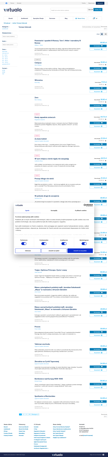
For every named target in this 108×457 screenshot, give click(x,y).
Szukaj (98, 10)
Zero (36, 97)
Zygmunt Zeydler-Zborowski (42, 141)
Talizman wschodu (42, 344)
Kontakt (19, 3)
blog (66, 18)
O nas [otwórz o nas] (35, 429)
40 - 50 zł (4, 60)
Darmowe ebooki (23, 427)
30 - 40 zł (4, 58)
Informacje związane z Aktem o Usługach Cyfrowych (42, 438)
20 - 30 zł (4, 57)
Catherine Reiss (39, 161)
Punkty (84, 3)
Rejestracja (91, 3)
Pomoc (12, 3)
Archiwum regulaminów (41, 448)
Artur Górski (38, 255)
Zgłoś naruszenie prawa (40, 442)
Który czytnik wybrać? (59, 431)
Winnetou (39, 80)
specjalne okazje (38, 18)
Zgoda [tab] (27, 210)
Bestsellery (22, 433)
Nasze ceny (80, 18)
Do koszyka (98, 46)
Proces (37, 327)
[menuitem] (11, 18)
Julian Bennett (38, 272)
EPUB (3, 70)
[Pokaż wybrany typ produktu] (90, 9)
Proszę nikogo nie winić (44, 179)
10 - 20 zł (4, 55)
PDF (3, 74)
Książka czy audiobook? (59, 437)
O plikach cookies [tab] (81, 210)
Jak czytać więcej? (58, 435)
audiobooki (5, 29)
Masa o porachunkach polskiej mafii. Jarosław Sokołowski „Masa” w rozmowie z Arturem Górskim (56, 308)
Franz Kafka (38, 329)
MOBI (3, 72)
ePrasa (5, 431)
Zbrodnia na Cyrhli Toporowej (47, 361)
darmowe (52, 18)
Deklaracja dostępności (40, 446)
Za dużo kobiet (41, 139)
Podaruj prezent (8, 435)
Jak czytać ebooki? (58, 433)
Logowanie (100, 3)
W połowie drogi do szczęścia (47, 196)
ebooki (6, 427)
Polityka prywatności (39, 435)
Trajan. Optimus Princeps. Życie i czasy (51, 270)
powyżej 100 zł (6, 64)
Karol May (37, 82)
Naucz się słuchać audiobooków (62, 429)
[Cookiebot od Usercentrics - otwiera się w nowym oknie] (85, 205)
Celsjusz (38, 63)
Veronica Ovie (38, 198)
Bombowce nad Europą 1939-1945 (49, 379)
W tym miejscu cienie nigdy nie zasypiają (52, 159)
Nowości (21, 435)
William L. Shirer (39, 45)
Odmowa (28, 250)
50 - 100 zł (5, 62)
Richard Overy (38, 381)
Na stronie (104, 26)
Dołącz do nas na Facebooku (97, 455)
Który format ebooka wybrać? (61, 427)
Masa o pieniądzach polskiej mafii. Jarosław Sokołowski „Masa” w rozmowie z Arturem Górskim (58, 288)
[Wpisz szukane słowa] (68, 10)
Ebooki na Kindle (23, 429)
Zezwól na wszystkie (80, 250)
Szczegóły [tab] (54, 210)
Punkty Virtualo (8, 433)
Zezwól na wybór (54, 250)
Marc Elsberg (38, 65)
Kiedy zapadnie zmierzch (45, 117)
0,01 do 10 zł (5, 53)
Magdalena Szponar (40, 119)
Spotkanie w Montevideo (45, 396)
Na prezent (98, 49)
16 (29, 414)
